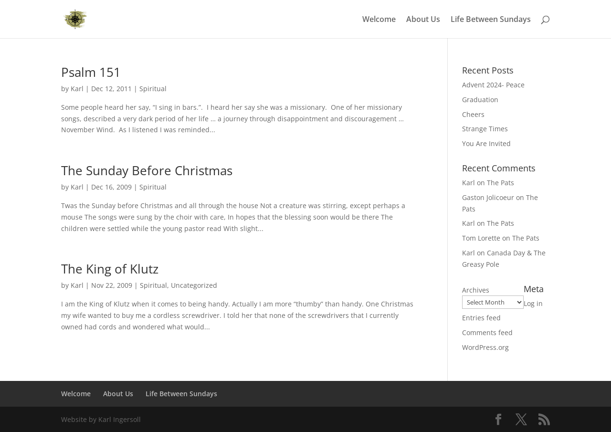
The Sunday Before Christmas (146, 170)
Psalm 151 (91, 72)
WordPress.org (485, 347)
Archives (475, 290)
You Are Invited (486, 143)
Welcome (379, 20)
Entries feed (481, 317)
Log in (533, 303)
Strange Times (485, 128)
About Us (423, 20)
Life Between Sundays (491, 20)
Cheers (473, 114)
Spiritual (153, 88)
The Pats (500, 182)
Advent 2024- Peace (493, 84)
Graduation (480, 99)
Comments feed (487, 332)
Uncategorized (194, 285)
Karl (77, 88)
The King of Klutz (109, 268)
